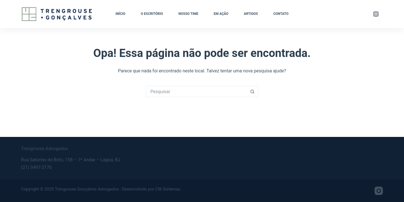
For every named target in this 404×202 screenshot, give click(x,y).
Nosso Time (188, 14)
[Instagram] (376, 14)
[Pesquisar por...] (196, 91)
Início (120, 14)
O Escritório (152, 14)
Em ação (221, 14)
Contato (280, 14)
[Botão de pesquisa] (252, 91)
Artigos (251, 14)
